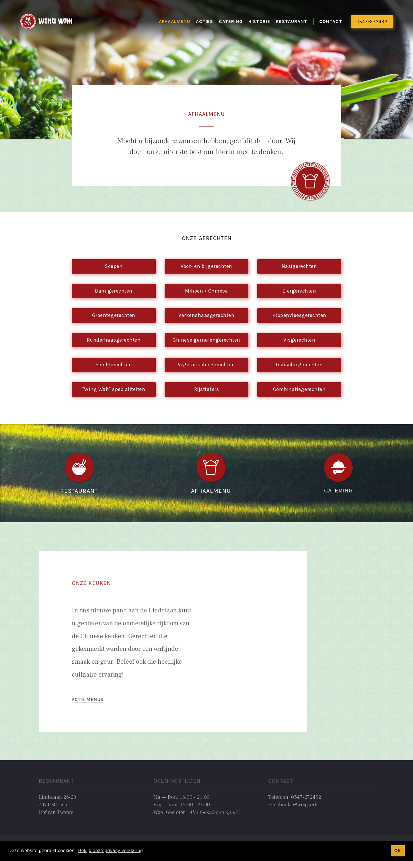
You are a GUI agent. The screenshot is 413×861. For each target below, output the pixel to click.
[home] (46, 21)
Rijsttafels (206, 389)
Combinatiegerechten (299, 389)
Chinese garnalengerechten (206, 340)
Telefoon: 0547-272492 (294, 797)
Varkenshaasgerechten (206, 315)
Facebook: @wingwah (292, 804)
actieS (204, 21)
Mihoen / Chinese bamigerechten (206, 293)
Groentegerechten (113, 315)
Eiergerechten (299, 291)
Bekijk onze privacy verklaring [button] (110, 850)
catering (231, 21)
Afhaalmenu (174, 21)
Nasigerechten (299, 266)
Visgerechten (299, 340)
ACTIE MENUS (92, 697)
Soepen (113, 266)
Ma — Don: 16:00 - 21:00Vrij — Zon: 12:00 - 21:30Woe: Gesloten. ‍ (195, 805)
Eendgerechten (114, 364)
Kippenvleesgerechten (299, 315)
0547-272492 (371, 21)
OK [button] (397, 850)
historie (259, 21)
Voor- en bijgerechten (206, 266)
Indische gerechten (299, 364)
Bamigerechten (114, 291)
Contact (330, 21)
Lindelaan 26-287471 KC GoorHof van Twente (57, 805)
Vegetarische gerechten (206, 364)
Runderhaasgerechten (114, 340)
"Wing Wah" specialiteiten (113, 389)
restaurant (291, 21)
